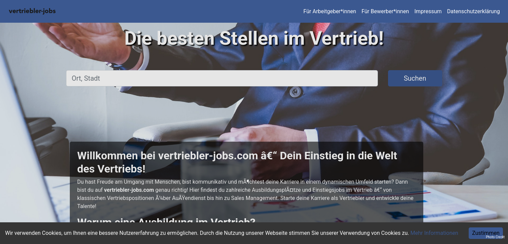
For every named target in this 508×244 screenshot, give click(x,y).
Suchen (415, 78)
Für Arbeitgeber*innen (329, 11)
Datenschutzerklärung (473, 11)
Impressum (428, 11)
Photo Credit (495, 237)
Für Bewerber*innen (385, 11)
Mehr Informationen (434, 233)
